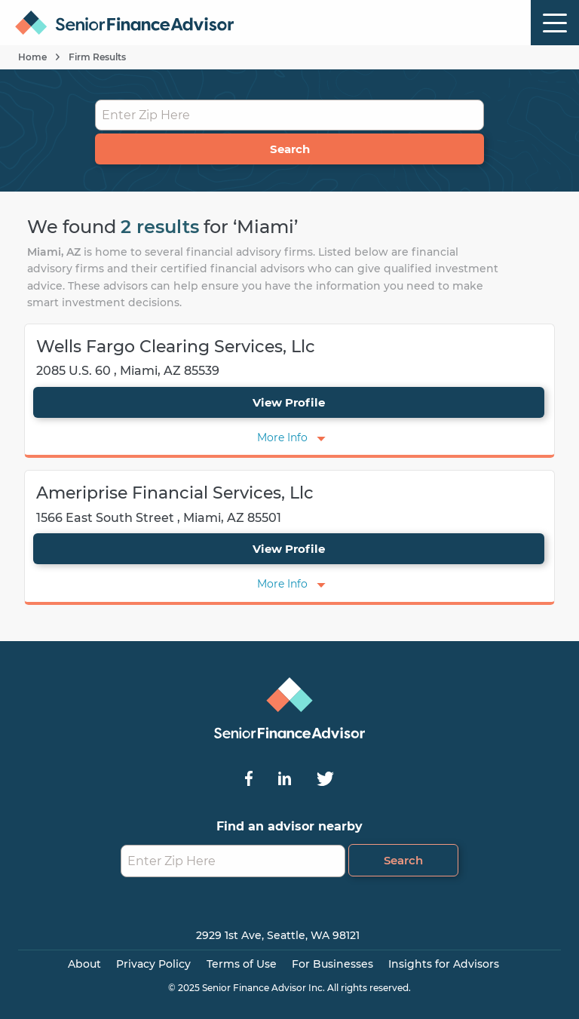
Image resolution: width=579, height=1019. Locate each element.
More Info (282, 437)
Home (32, 57)
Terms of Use (242, 964)
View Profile (289, 402)
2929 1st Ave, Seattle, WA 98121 (278, 935)
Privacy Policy (153, 964)
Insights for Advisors (443, 964)
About (84, 964)
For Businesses (332, 964)
